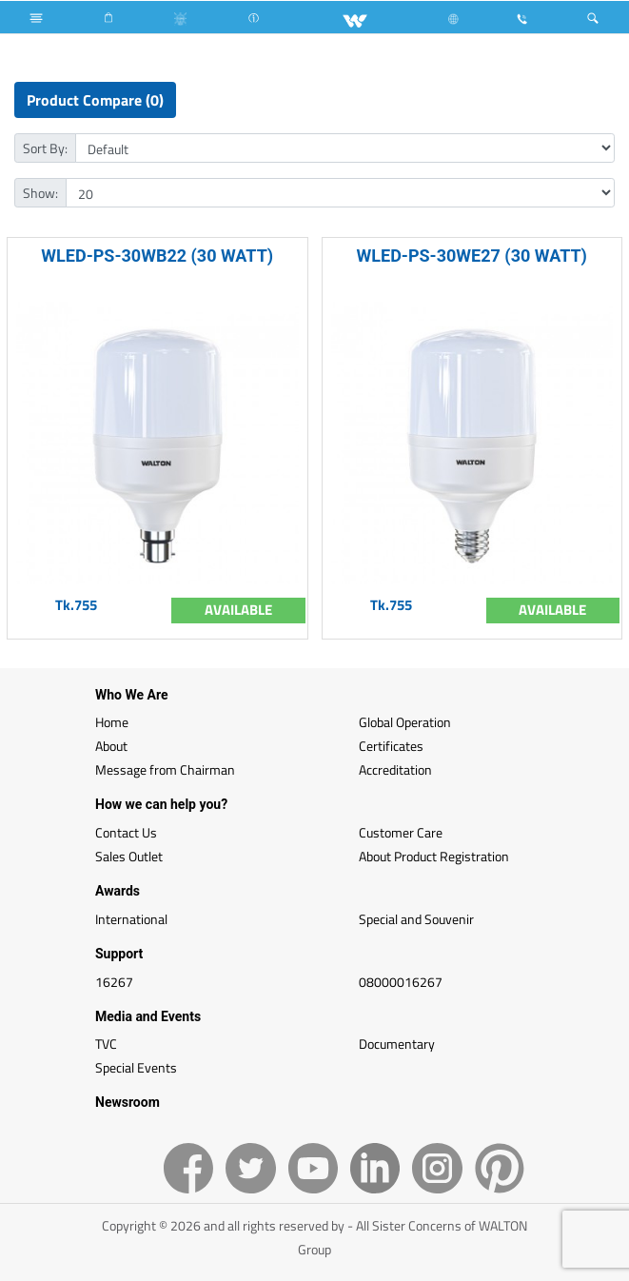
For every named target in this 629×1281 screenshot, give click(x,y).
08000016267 (400, 982)
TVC (106, 1044)
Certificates (391, 746)
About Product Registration (434, 856)
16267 (114, 982)
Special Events (136, 1067)
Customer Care (400, 832)
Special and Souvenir (416, 919)
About (111, 746)
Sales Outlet (129, 856)
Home (111, 722)
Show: (40, 193)
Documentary (397, 1044)
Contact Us (126, 832)
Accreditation (395, 769)
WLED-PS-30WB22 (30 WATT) (157, 256)
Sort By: (45, 148)
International (131, 919)
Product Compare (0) (95, 100)
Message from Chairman (165, 769)
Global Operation (405, 722)
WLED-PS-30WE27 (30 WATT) (472, 256)
